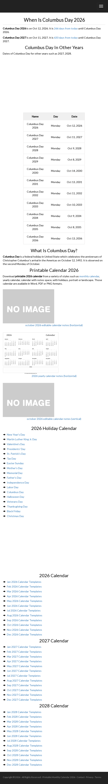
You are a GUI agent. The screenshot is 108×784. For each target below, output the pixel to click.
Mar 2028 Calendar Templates (24, 721)
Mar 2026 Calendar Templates (24, 591)
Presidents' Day (16, 449)
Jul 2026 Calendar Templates (24, 610)
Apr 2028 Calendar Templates (24, 726)
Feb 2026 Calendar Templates (24, 586)
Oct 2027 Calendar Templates (24, 690)
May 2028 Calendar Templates (24, 731)
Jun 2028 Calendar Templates (24, 736)
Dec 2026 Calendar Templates (24, 634)
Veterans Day (15, 501)
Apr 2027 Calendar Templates (24, 661)
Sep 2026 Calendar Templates (24, 620)
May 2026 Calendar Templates (24, 600)
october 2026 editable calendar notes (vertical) (54, 418)
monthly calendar (89, 276)
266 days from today (66, 28)
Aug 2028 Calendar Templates (24, 745)
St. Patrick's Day (16, 453)
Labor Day (12, 487)
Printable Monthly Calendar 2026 (58, 777)
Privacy (89, 777)
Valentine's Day (16, 444)
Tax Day (11, 458)
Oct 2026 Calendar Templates (24, 624)
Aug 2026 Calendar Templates (24, 615)
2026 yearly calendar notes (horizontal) (54, 375)
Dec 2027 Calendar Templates (24, 699)
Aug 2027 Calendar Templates (24, 680)
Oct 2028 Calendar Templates (24, 755)
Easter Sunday (15, 463)
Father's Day (14, 477)
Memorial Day (15, 473)
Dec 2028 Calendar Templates (24, 764)
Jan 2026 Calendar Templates (24, 581)
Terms (98, 777)
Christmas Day (15, 516)
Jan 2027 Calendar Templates (24, 646)
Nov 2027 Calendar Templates (24, 694)
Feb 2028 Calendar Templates (24, 716)
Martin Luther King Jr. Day (22, 439)
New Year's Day (16, 434)
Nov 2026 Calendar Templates (24, 629)
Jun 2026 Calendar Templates (24, 605)
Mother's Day (15, 468)
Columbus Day (15, 492)
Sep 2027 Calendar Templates (24, 685)
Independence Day (18, 482)
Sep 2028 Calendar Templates (24, 750)
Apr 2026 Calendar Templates (24, 596)
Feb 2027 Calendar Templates (24, 651)
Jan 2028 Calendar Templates (24, 712)
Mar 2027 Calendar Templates (24, 656)
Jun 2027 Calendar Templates (24, 670)
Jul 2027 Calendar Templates (24, 675)
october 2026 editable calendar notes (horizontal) (54, 325)
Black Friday (13, 511)
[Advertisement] (54, 83)
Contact (81, 777)
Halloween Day (15, 496)
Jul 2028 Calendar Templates (24, 740)
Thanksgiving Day (17, 506)
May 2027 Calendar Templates (24, 666)
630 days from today (66, 37)
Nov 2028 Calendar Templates (24, 760)
